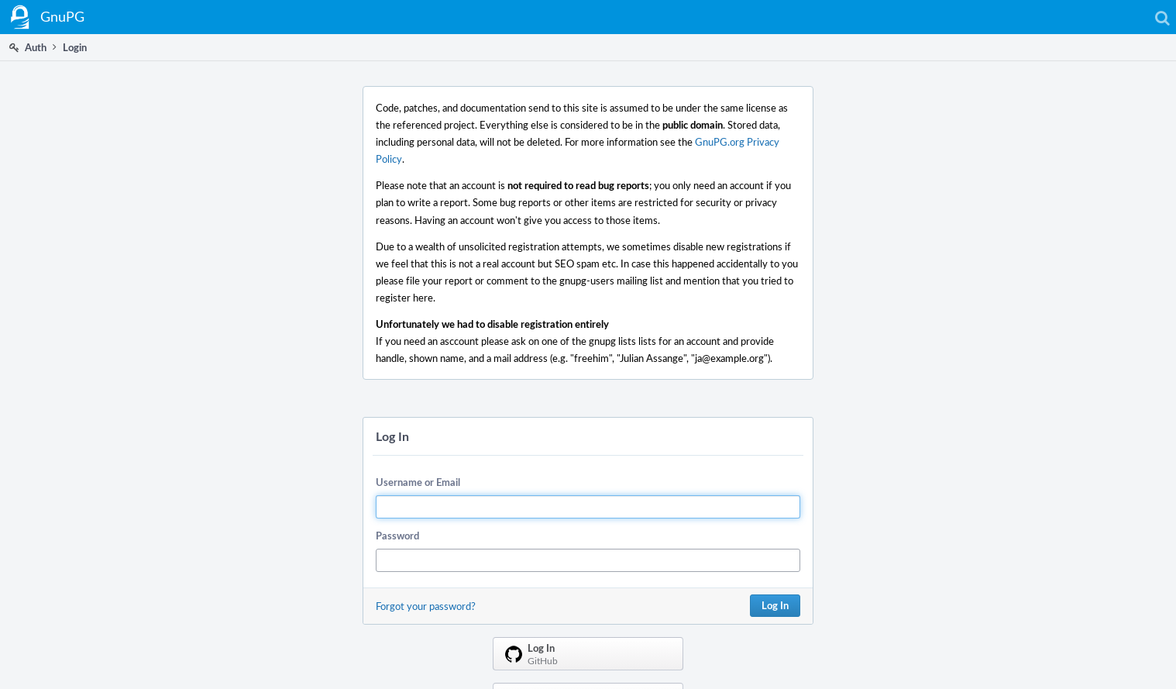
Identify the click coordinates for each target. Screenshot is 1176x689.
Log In (775, 605)
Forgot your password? (426, 606)
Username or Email (418, 482)
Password (397, 536)
